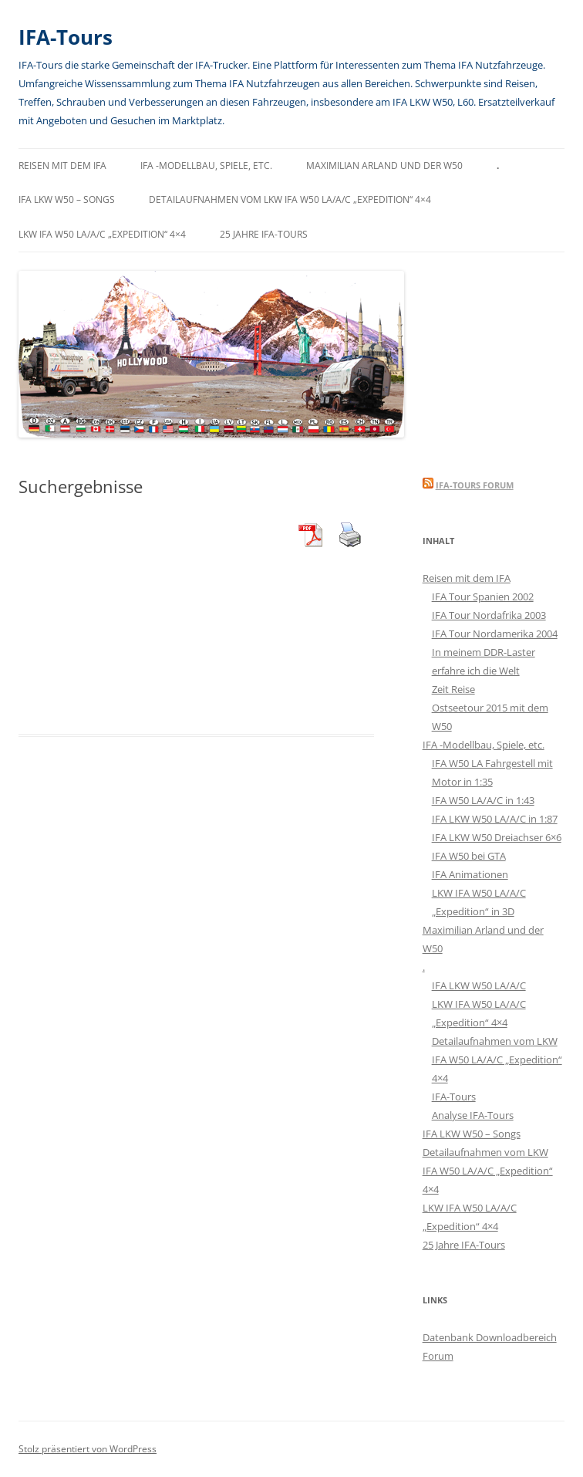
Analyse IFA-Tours (473, 1115)
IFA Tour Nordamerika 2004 (495, 633)
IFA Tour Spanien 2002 (483, 596)
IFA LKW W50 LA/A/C (479, 985)
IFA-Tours (66, 37)
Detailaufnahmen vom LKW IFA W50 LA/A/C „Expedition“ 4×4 (290, 199)
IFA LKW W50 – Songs (67, 199)
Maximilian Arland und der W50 (384, 165)
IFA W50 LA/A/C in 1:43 (483, 800)
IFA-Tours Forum (475, 485)
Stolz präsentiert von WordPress (88, 1448)
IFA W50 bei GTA (469, 856)
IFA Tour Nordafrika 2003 (489, 615)
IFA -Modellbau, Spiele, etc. (206, 165)
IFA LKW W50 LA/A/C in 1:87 (495, 819)
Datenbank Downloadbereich (490, 1337)
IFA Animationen (470, 874)
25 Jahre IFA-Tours (264, 234)
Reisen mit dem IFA (62, 165)
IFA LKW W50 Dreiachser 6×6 (496, 837)
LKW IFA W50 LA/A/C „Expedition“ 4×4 (102, 234)
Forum (438, 1356)
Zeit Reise (453, 689)
